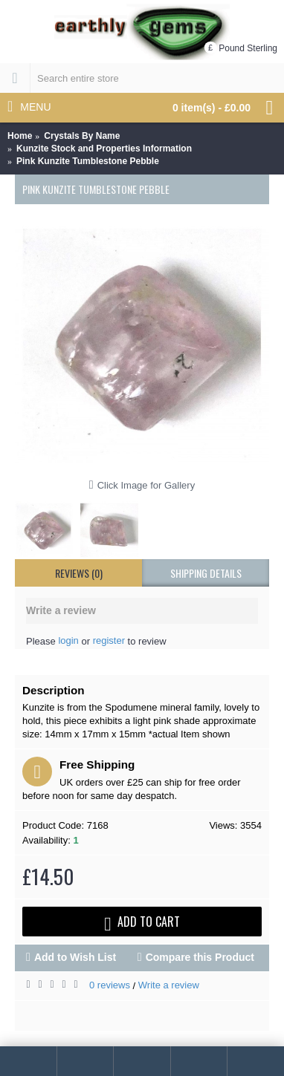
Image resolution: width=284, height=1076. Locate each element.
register (109, 640)
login (68, 640)
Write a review (168, 985)
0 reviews (109, 985)
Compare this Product (200, 957)
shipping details (206, 573)
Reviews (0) (79, 573)
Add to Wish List (75, 957)
